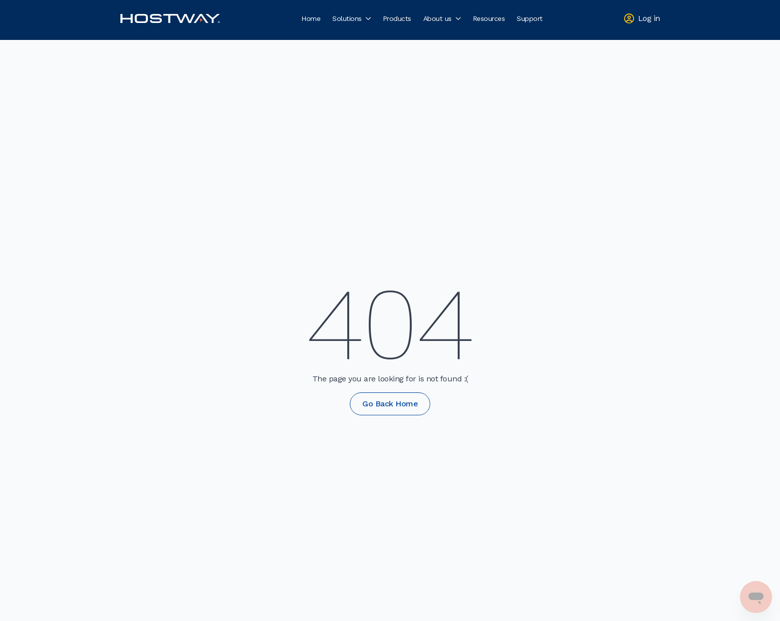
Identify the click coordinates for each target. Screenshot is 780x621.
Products (397, 18)
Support (530, 18)
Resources (489, 18)
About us (437, 18)
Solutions (347, 18)
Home (310, 18)
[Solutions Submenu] (369, 18)
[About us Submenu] (459, 18)
